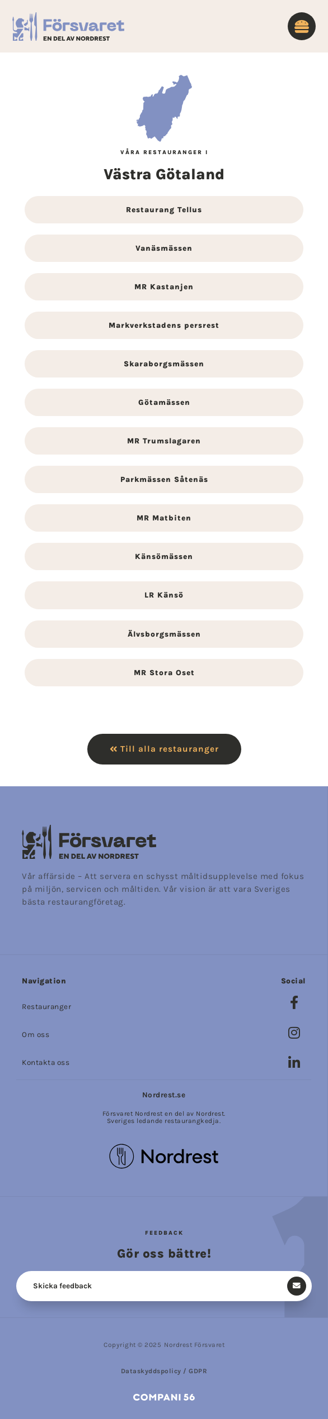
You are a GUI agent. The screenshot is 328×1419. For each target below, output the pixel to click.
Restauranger (46, 1006)
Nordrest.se (164, 1095)
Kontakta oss (45, 1062)
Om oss (35, 1034)
